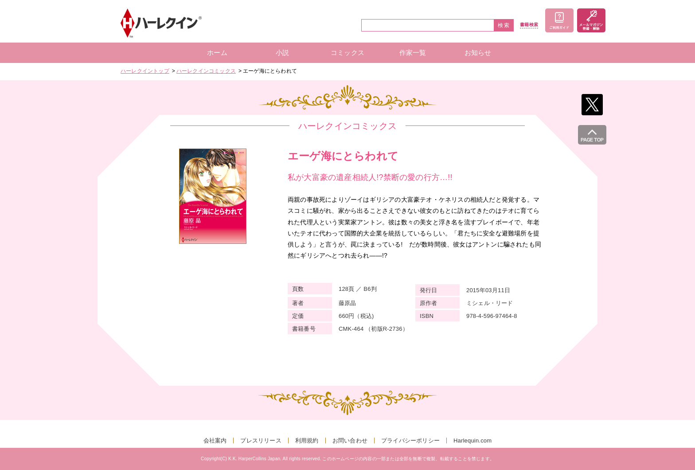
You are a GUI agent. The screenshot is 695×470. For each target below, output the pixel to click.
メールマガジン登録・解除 (591, 20)
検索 (504, 25)
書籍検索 (529, 25)
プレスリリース (260, 440)
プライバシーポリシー (410, 440)
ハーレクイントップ (145, 71)
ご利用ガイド (559, 20)
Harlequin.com (472, 440)
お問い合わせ (349, 440)
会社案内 (215, 440)
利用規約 (307, 440)
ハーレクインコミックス (206, 71)
